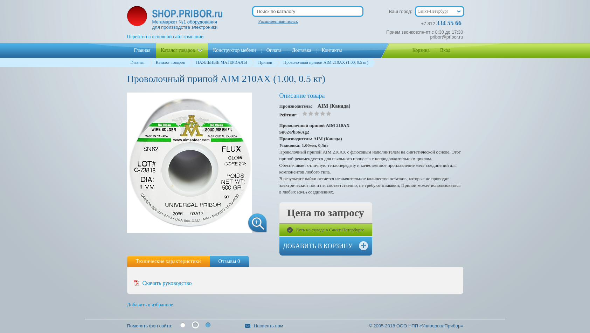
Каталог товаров (170, 62)
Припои (265, 62)
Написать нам (264, 325)
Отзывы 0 (229, 261)
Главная (138, 62)
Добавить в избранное (150, 304)
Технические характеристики (168, 261)
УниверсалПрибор (441, 325)
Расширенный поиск (278, 21)
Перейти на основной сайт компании (165, 36)
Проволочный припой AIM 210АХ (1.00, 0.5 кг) (325, 62)
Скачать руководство (167, 283)
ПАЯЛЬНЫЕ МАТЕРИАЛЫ (221, 62)
